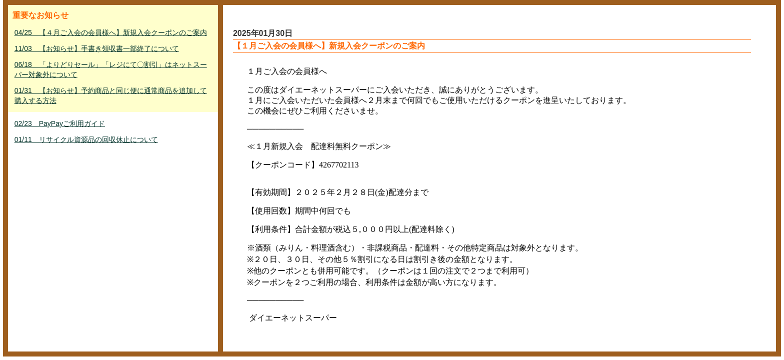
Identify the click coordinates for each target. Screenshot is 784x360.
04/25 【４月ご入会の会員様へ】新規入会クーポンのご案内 (110, 32)
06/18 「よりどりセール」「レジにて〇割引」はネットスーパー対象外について (110, 69)
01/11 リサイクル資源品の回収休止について (86, 140)
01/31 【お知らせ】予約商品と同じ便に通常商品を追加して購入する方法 (110, 95)
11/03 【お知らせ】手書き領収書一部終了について (96, 48)
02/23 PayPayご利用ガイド (59, 124)
